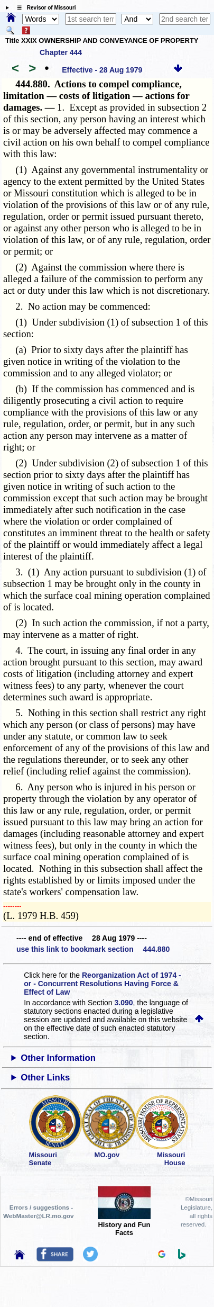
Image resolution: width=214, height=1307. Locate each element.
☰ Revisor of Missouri (44, 8)
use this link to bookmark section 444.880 (93, 949)
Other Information (58, 1058)
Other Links (45, 1077)
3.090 (124, 1002)
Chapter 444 (61, 52)
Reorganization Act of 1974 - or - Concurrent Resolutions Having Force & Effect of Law (102, 983)
